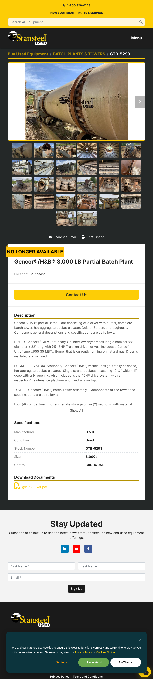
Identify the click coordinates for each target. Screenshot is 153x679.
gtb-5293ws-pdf (30, 487)
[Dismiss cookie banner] (139, 639)
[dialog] (76, 652)
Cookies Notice (105, 652)
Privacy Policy (83, 652)
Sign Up (76, 589)
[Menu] (126, 38)
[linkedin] (65, 549)
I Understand (94, 662)
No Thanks (125, 662)
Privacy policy (59, 676)
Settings (61, 662)
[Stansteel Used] (30, 619)
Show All (76, 410)
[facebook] (88, 549)
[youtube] (76, 549)
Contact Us (76, 294)
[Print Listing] (93, 237)
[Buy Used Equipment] (28, 54)
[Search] (76, 22)
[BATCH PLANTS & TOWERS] (79, 54)
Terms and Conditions (88, 676)
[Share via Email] (62, 237)
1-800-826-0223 (78, 5)
